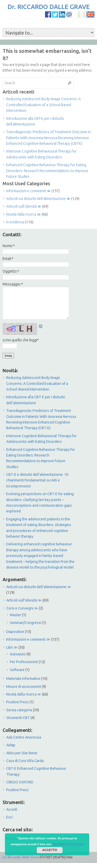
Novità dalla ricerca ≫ (23, 214)
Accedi (11, 809)
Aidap (10, 745)
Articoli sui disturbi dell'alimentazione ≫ (38, 199)
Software (17, 670)
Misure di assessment (23, 686)
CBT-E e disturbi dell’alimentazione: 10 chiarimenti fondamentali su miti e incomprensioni (37, 480)
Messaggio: (13, 284)
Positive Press (17, 702)
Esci (9, 817)
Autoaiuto (18, 654)
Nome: (9, 246)
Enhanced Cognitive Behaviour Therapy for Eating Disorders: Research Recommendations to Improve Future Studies (47, 171)
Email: (8, 259)
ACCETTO (49, 850)
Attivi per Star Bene (21, 753)
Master (15, 615)
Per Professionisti (24, 662)
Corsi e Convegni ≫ (22, 608)
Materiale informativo (23, 678)
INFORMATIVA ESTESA (68, 844)
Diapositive (15, 632)
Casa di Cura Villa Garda (25, 761)
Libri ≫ (12, 647)
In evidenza (15, 222)
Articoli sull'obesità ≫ (23, 206)
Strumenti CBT (18, 718)
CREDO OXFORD (19, 782)
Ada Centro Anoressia (23, 737)
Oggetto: (11, 271)
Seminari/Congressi (25, 623)
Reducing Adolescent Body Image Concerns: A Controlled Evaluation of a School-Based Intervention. (43, 105)
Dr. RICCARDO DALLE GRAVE (49, 6)
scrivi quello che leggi (21, 340)
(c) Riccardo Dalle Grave (21, 857)
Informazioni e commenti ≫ (28, 191)
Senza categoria (19, 710)
